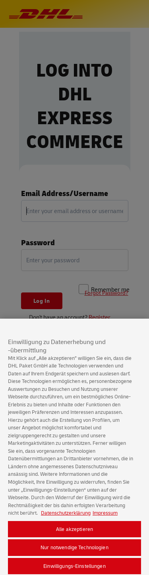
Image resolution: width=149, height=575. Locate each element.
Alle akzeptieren (74, 531)
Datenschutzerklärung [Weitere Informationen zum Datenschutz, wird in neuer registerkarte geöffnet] (66, 515)
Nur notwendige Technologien (74, 549)
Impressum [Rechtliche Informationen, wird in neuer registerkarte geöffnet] (105, 515)
